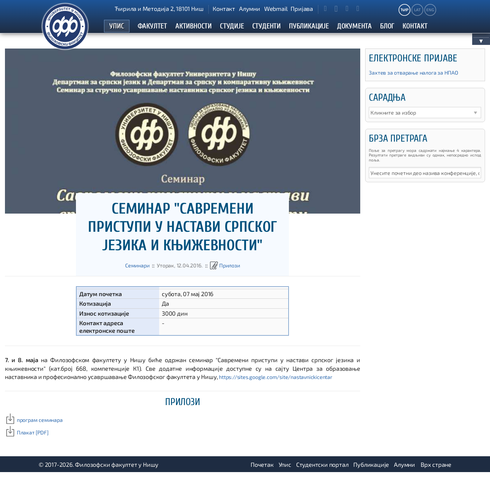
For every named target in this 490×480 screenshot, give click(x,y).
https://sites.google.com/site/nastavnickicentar (282, 384)
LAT (417, 9)
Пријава (302, 8)
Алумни (249, 8)
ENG (430, 9)
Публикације (371, 471)
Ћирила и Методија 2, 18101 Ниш (159, 8)
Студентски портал (322, 471)
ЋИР (404, 9)
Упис (285, 471)
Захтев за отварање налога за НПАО (418, 80)
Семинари (133, 272)
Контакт (224, 8)
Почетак (262, 471)
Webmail (276, 8)
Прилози (234, 272)
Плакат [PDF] (28, 439)
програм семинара (37, 426)
